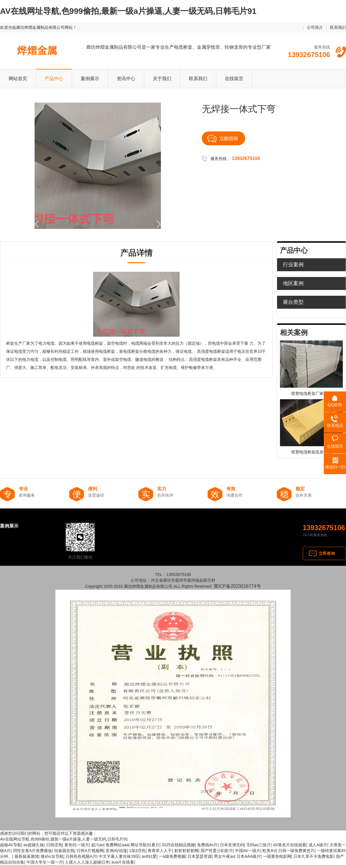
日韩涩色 (54, 845)
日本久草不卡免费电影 (313, 856)
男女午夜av (224, 856)
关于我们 (162, 78)
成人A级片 (318, 845)
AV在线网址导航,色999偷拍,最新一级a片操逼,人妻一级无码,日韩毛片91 (128, 11)
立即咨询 (327, 553)
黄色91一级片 (76, 845)
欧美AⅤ (269, 850)
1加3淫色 (137, 850)
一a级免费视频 (172, 856)
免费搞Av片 (207, 845)
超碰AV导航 (10, 845)
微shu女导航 (52, 856)
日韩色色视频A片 (80, 856)
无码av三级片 (258, 845)
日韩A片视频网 (89, 850)
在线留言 (234, 78)
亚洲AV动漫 (116, 850)
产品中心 (54, 78)
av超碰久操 (33, 845)
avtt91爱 (149, 856)
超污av (97, 845)
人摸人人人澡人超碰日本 (87, 862)
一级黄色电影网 (277, 856)
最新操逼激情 (26, 856)
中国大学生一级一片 (45, 862)
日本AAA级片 (248, 856)
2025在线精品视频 (178, 845)
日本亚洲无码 (232, 845)
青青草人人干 (160, 850)
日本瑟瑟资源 (199, 856)
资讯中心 (126, 78)
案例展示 (90, 78)
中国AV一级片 (247, 850)
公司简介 (315, 27)
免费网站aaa (117, 845)
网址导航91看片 (145, 845)
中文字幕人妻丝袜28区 (119, 856)
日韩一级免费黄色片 (296, 850)
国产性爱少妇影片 (217, 850)
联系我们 (338, 27)
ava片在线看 (123, 862)
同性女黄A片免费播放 (32, 850)
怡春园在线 (64, 850)
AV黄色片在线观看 (289, 845)
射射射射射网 (186, 850)
